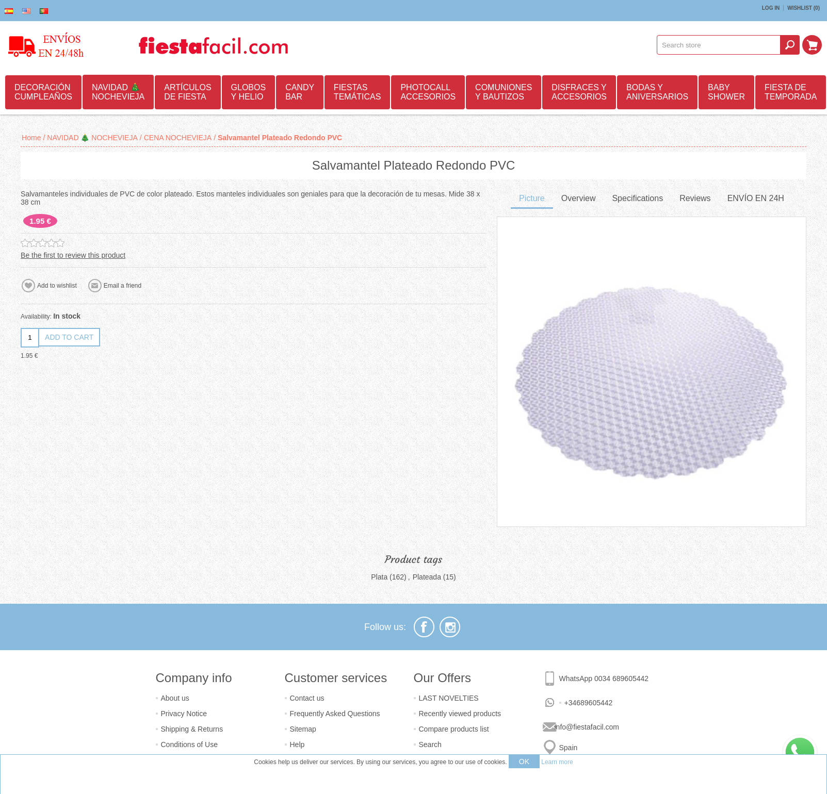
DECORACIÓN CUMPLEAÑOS (43, 92)
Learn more (557, 762)
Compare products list (454, 729)
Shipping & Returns (192, 729)
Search (430, 744)
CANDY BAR (299, 92)
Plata (379, 577)
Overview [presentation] (578, 198)
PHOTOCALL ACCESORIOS (428, 92)
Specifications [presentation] (637, 198)
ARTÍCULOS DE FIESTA (187, 92)
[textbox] (719, 45)
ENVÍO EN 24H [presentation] (755, 198)
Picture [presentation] (532, 198)
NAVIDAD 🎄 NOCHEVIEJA (118, 92)
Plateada (427, 577)
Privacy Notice (184, 713)
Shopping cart (812, 45)
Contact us (307, 698)
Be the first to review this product (73, 255)
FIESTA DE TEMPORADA (791, 92)
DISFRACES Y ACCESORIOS (579, 92)
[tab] (532, 199)
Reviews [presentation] (694, 198)
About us (175, 698)
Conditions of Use (189, 744)
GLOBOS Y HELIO (248, 92)
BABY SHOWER (726, 92)
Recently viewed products (460, 713)
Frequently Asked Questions (335, 713)
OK (524, 761)
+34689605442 (588, 703)
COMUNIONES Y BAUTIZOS (503, 92)
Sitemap (303, 729)
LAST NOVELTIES (449, 698)
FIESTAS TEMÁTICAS (357, 92)
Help (297, 744)
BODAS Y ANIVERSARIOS (657, 92)
